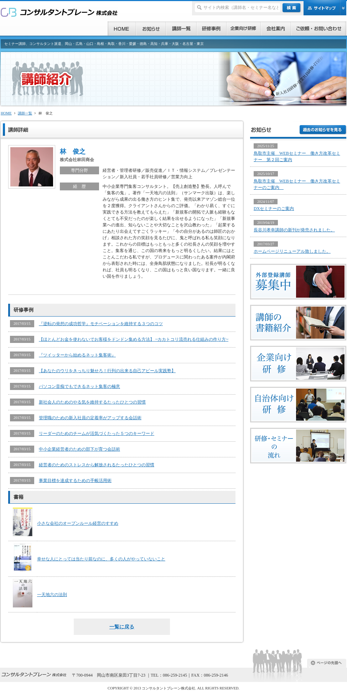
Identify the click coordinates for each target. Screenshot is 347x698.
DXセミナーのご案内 (274, 208)
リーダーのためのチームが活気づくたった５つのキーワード (96, 433)
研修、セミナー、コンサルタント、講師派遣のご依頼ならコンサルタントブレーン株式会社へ (59, 12)
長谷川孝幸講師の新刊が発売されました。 (294, 229)
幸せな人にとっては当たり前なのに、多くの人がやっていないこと (101, 558)
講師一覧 (25, 113)
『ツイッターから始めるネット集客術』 (77, 355)
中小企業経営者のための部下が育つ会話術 (79, 449)
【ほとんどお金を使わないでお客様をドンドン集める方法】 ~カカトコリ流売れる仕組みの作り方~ (133, 339)
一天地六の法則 (52, 594)
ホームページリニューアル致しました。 (292, 251)
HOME (6, 113)
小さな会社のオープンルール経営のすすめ (77, 523)
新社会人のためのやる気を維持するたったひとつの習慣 (92, 402)
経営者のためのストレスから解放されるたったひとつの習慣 (96, 464)
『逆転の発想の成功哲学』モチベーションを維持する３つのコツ (101, 323)
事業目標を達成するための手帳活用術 (75, 480)
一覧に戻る (121, 627)
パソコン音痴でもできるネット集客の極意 (79, 386)
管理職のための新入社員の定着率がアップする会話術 (90, 417)
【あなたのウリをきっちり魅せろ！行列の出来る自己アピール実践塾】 (107, 370)
